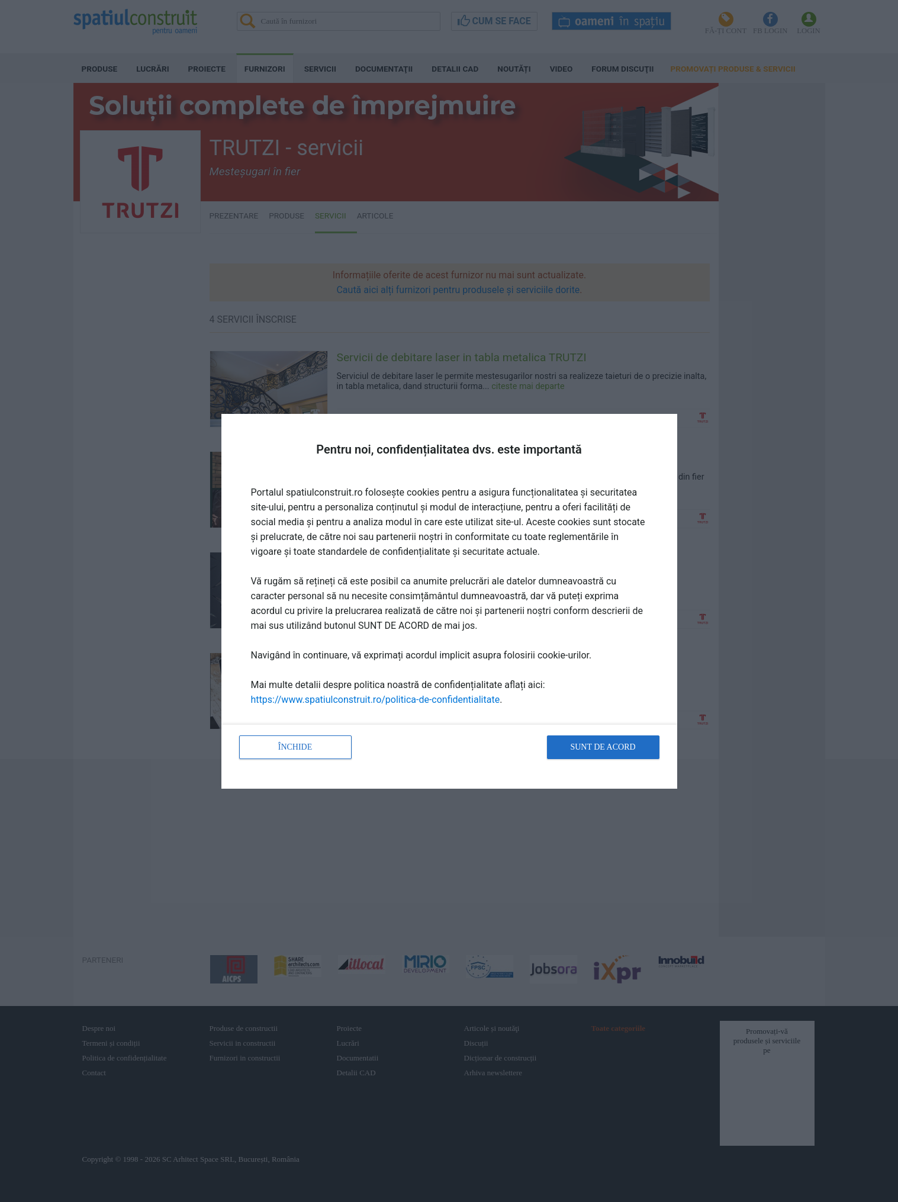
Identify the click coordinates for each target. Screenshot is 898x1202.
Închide (295, 747)
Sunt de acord (602, 747)
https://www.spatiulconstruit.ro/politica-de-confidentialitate (375, 699)
